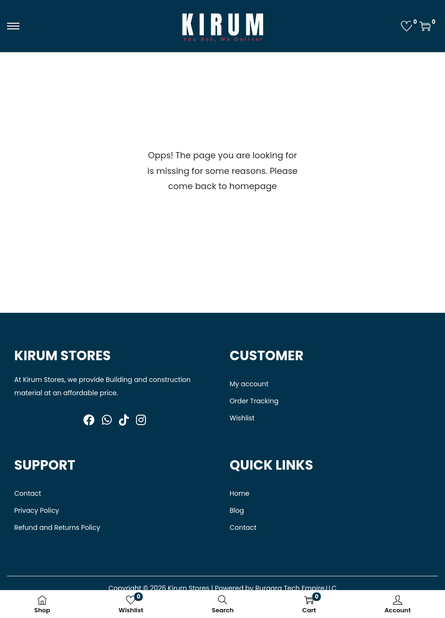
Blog (237, 510)
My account (249, 384)
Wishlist (242, 418)
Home (240, 493)
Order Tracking (254, 401)
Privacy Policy (36, 510)
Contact (27, 493)
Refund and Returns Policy (57, 527)
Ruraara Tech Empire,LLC (296, 588)
